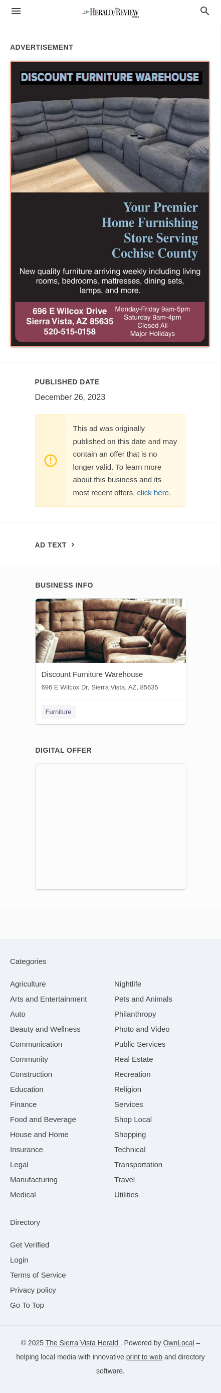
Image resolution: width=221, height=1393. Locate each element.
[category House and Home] (39, 1134)
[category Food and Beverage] (43, 1119)
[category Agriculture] (28, 984)
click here (153, 492)
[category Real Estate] (133, 1059)
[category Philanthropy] (135, 1014)
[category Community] (29, 1059)
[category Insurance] (26, 1149)
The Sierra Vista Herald (83, 1343)
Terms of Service (38, 1275)
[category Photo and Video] (142, 1029)
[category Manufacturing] (34, 1179)
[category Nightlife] (127, 984)
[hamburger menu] (16, 11)
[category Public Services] (140, 1044)
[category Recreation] (132, 1074)
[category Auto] (18, 1014)
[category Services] (128, 1104)
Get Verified (29, 1244)
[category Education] (27, 1089)
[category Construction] (31, 1074)
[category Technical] (130, 1149)
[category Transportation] (138, 1164)
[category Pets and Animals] (143, 999)
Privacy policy (33, 1290)
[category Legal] (19, 1164)
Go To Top (27, 1305)
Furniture (59, 712)
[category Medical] (23, 1194)
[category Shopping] (130, 1134)
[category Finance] (23, 1104)
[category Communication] (36, 1044)
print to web (144, 1357)
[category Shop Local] (133, 1119)
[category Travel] (124, 1179)
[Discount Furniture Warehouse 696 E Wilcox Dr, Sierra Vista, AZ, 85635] (111, 647)
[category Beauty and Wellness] (45, 1029)
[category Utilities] (126, 1194)
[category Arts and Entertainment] (48, 999)
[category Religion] (127, 1089)
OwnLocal (178, 1343)
